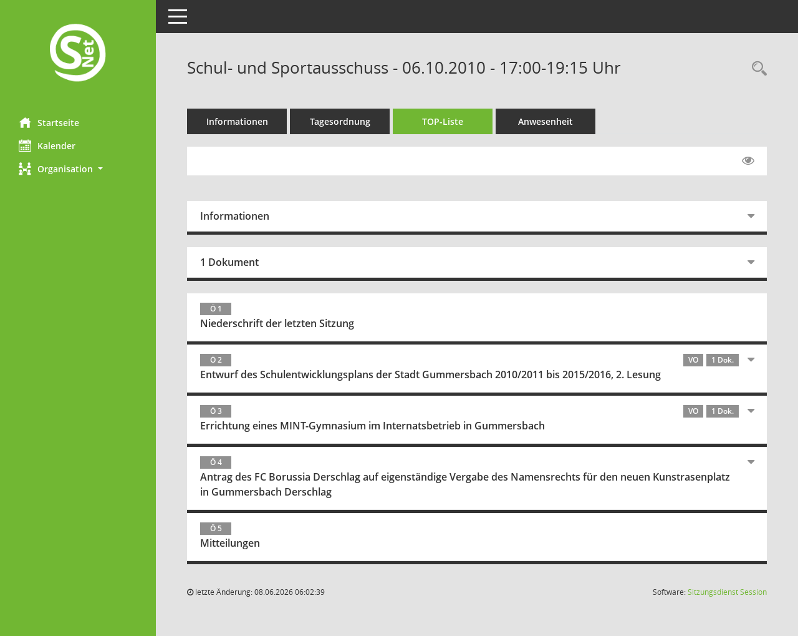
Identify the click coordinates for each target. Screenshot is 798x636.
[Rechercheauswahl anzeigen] (756, 69)
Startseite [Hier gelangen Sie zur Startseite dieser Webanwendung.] (49, 122)
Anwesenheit (545, 121)
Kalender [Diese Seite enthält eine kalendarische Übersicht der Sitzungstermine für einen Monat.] (47, 145)
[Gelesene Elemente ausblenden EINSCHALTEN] (748, 161)
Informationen (237, 121)
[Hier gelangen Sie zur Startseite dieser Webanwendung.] (78, 54)
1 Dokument (229, 262)
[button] (78, 168)
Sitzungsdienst (727, 592)
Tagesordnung (340, 121)
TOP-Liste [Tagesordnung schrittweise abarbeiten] (442, 121)
